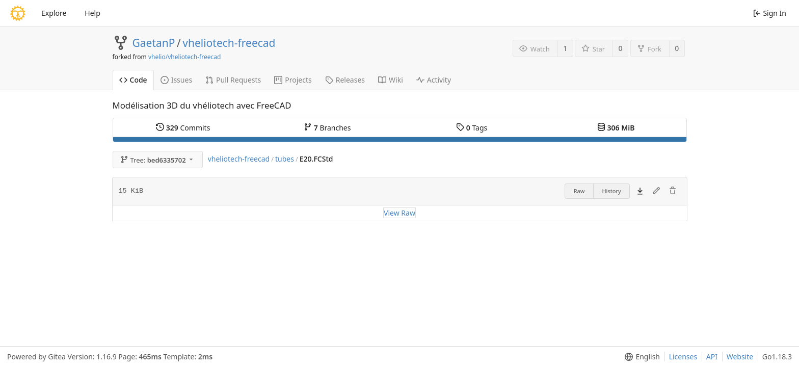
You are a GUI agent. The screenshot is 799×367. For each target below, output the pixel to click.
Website (740, 356)
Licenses (683, 356)
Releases (345, 80)
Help (92, 13)
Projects (292, 80)
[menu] (640, 357)
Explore (53, 13)
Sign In (770, 13)
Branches (327, 128)
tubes (284, 159)
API (711, 356)
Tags (471, 128)
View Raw (399, 213)
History (611, 191)
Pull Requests (233, 80)
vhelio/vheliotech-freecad (184, 57)
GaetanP (153, 43)
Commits (183, 128)
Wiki (390, 80)
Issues (176, 80)
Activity (433, 80)
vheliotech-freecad (228, 43)
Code (133, 80)
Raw (579, 191)
